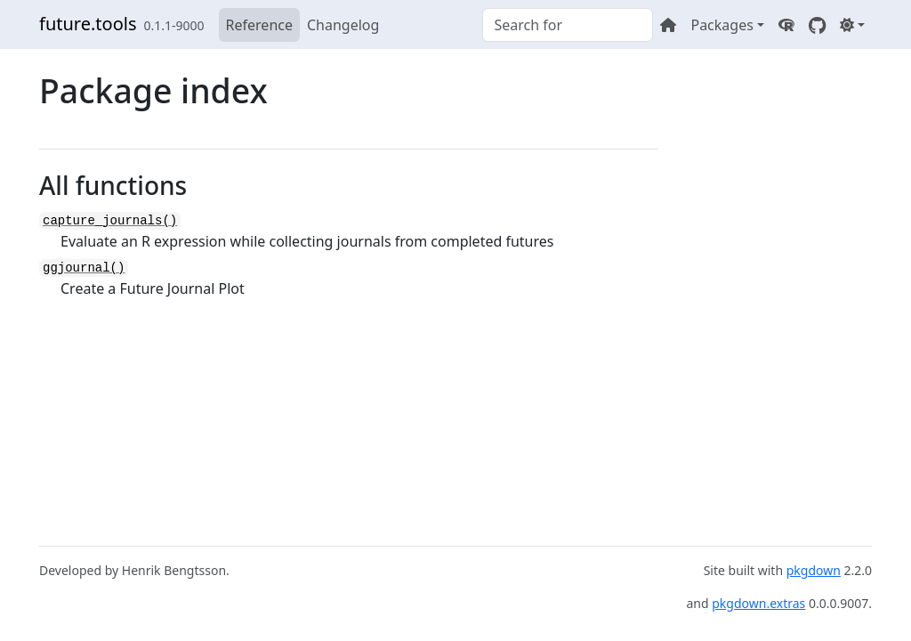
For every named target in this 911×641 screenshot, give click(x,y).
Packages (721, 25)
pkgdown (813, 570)
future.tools (87, 24)
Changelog (343, 25)
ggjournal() (84, 268)
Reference (259, 25)
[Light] (852, 25)
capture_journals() (110, 221)
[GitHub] (817, 25)
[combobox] (567, 25)
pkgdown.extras (758, 603)
